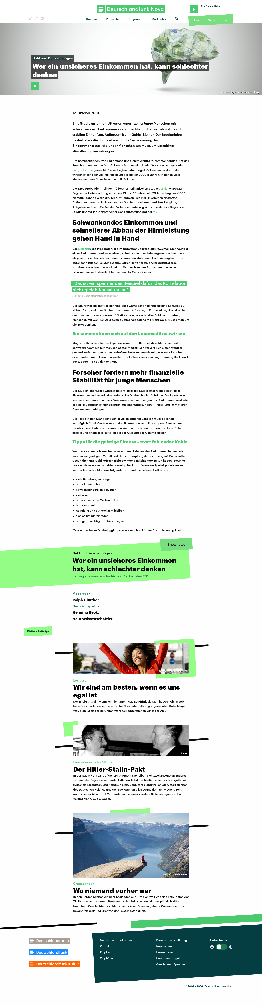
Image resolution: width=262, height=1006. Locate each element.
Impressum (164, 946)
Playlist (211, 20)
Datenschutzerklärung (171, 940)
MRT (156, 211)
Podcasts (112, 19)
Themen (91, 19)
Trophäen (106, 958)
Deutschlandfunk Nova (116, 940)
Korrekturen (164, 952)
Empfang (106, 952)
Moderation (160, 19)
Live (196, 20)
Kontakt (105, 946)
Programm (135, 19)
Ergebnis (84, 248)
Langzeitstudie (82, 170)
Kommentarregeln (168, 958)
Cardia (163, 188)
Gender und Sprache (170, 964)
